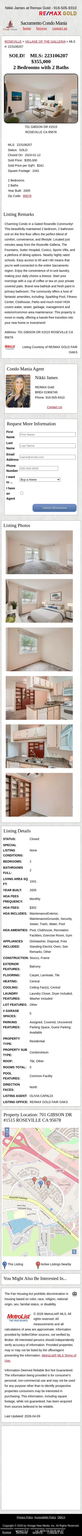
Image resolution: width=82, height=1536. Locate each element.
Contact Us (59, 28)
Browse (41, 28)
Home (27, 28)
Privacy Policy (25, 1517)
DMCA (61, 1517)
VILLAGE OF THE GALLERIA (45, 41)
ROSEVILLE (13, 41)
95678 (27, 196)
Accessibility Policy (45, 1517)
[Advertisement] (41, 1468)
